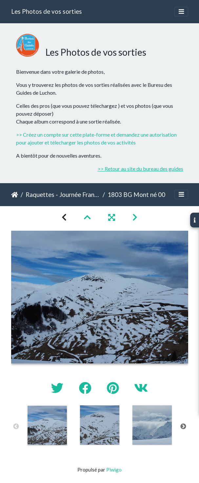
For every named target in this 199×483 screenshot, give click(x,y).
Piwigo (114, 470)
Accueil (14, 194)
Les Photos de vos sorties (46, 11)
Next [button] (183, 426)
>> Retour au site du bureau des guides (140, 168)
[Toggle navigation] (181, 11)
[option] (47, 425)
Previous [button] (16, 426)
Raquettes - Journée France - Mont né (63, 194)
